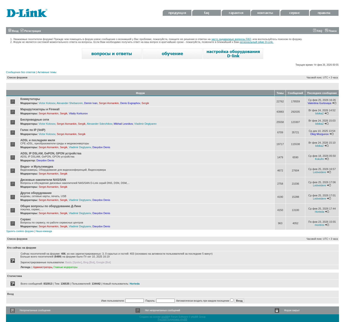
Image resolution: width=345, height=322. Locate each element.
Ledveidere (319, 172)
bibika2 (319, 113)
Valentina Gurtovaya (319, 103)
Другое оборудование (36, 193)
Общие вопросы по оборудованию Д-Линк (50, 206)
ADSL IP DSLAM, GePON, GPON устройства (50, 153)
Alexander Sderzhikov (99, 123)
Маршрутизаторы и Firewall (39, 109)
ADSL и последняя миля (37, 140)
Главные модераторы (65, 267)
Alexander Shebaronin (70, 103)
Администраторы (42, 267)
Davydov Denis (101, 147)
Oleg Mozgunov (319, 134)
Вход (13, 30)
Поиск (331, 30)
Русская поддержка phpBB (172, 319)
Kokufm (319, 159)
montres (319, 224)
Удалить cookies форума (20, 231)
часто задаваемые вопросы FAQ (231, 39)
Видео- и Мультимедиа (36, 166)
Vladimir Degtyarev (145, 123)
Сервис (25, 219)
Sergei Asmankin (109, 103)
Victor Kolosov (47, 103)
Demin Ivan (91, 103)
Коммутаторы (30, 99)
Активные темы (46, 72)
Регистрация (31, 30)
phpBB (164, 317)
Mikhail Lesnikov (123, 123)
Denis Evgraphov (130, 103)
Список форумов (17, 77)
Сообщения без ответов (20, 72)
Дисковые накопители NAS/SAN (43, 179)
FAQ (317, 30)
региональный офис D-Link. (256, 42)
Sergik (145, 103)
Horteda (319, 211)
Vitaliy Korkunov (78, 113)
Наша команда (43, 231)
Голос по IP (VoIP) (32, 130)
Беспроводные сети (34, 119)
